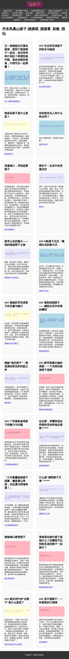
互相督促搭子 (22, 17)
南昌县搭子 (8, 154)
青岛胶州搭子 (17, 15)
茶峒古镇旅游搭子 (46, 409)
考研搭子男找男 (53, 17)
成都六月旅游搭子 (55, 11)
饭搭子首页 (7, 11)
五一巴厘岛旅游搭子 (12, 101)
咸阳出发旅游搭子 (41, 15)
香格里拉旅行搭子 (46, 587)
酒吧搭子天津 (44, 514)
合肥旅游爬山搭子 (38, 11)
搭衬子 (41, 207)
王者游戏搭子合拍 (47, 20)
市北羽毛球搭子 (45, 87)
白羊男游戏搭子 (37, 17)
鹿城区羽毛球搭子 (11, 343)
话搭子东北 (43, 144)
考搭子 (28, 15)
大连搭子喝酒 (17, 13)
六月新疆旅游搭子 (11, 525)
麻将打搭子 (40, 13)
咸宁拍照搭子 (53, 13)
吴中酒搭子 (43, 642)
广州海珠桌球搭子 (11, 464)
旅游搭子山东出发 (11, 277)
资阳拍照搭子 (44, 351)
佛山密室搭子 (9, 578)
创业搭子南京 (57, 15)
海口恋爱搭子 (9, 229)
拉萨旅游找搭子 (30, 20)
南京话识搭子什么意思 (13, 644)
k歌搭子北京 (44, 291)
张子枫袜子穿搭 (22, 11)
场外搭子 (7, 403)
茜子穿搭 (29, 13)
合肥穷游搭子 (44, 465)
